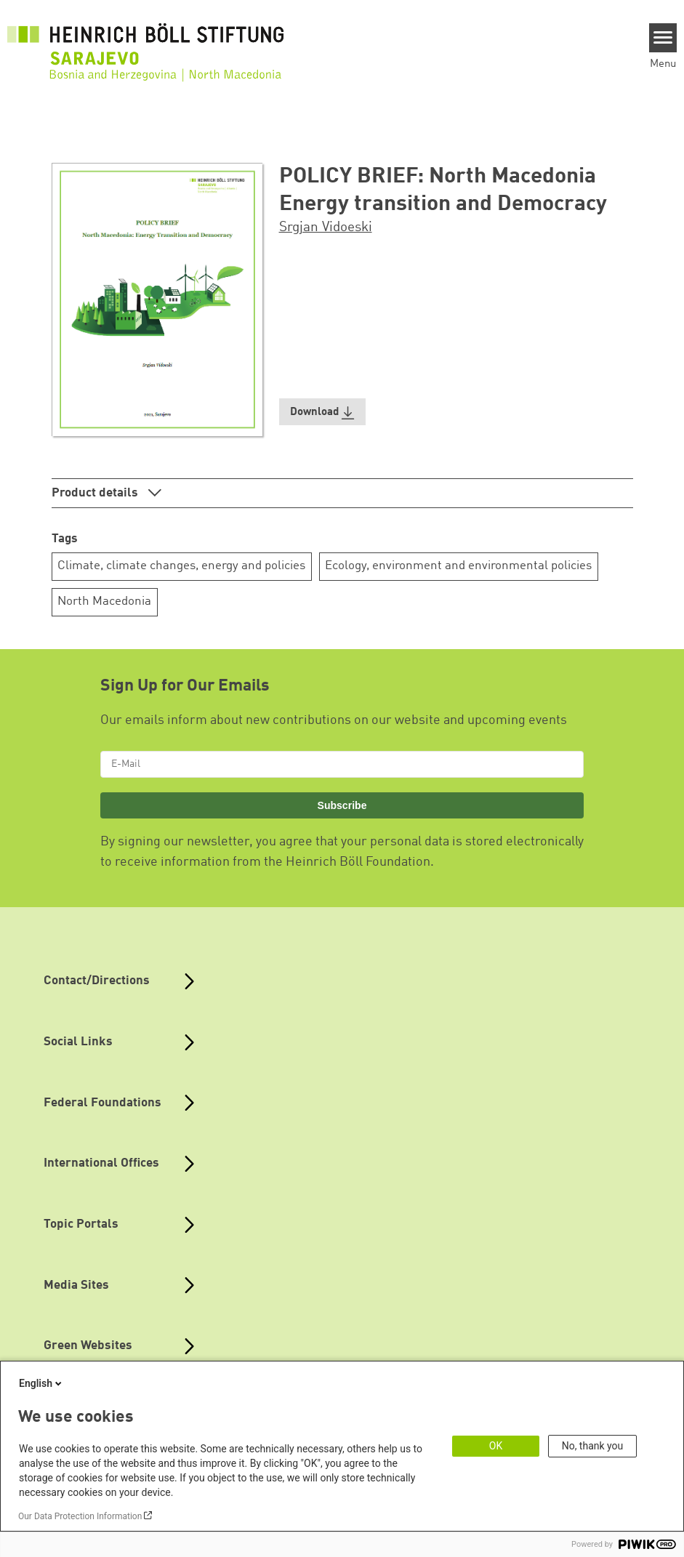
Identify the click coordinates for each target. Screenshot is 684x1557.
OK (495, 1446)
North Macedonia (104, 601)
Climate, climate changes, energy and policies (181, 566)
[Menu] (663, 37)
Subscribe (342, 805)
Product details (96, 493)
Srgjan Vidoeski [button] (325, 227)
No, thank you (593, 1446)
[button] (322, 411)
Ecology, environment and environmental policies (458, 566)
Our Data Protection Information (80, 1516)
